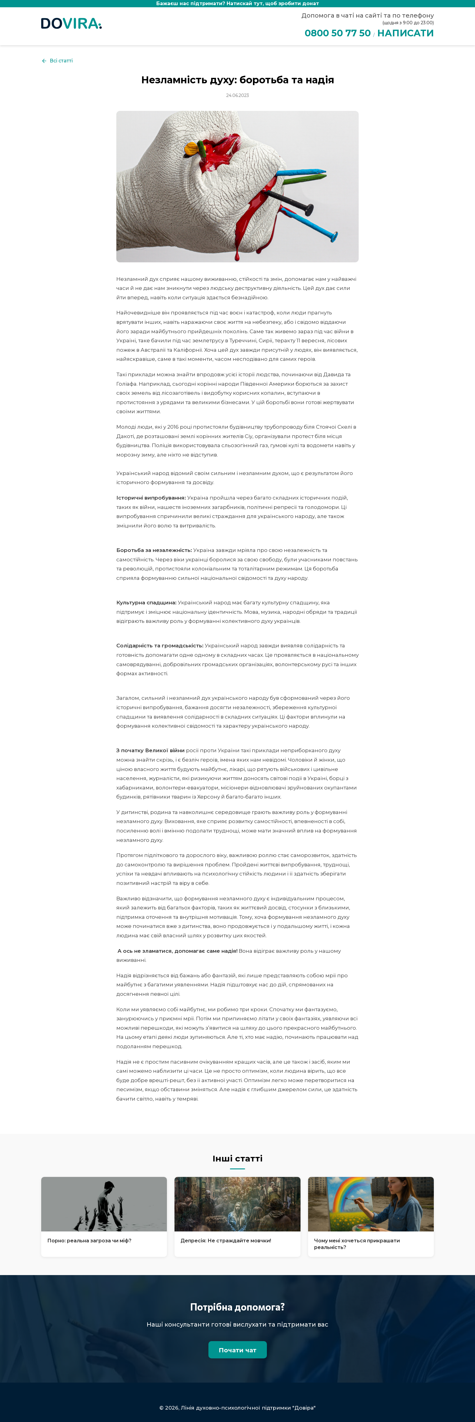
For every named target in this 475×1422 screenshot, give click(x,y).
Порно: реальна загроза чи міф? (89, 1241)
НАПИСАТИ (405, 33)
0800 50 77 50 (338, 33)
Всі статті (57, 61)
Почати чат (238, 1350)
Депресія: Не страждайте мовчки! (226, 1241)
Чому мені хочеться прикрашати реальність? (357, 1244)
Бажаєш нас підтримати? (237, 3)
